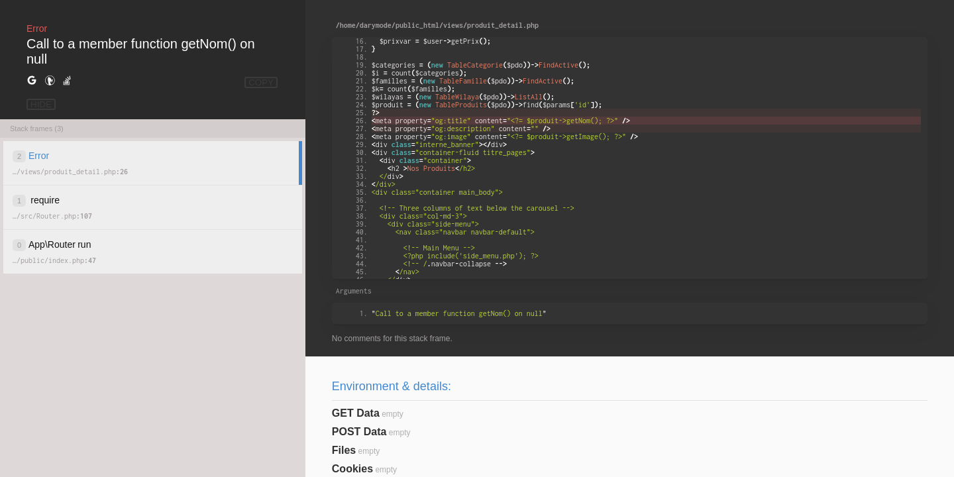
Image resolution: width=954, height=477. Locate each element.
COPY (261, 82)
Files (344, 450)
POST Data (359, 431)
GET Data (356, 413)
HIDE (41, 104)
